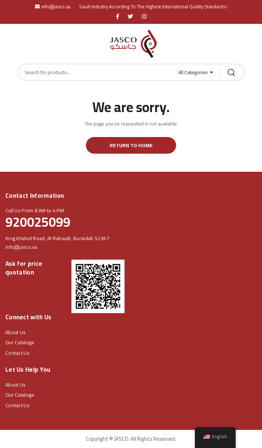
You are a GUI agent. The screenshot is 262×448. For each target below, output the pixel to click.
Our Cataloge (19, 342)
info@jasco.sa (21, 247)
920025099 (37, 222)
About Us (15, 332)
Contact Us (17, 353)
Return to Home (131, 145)
